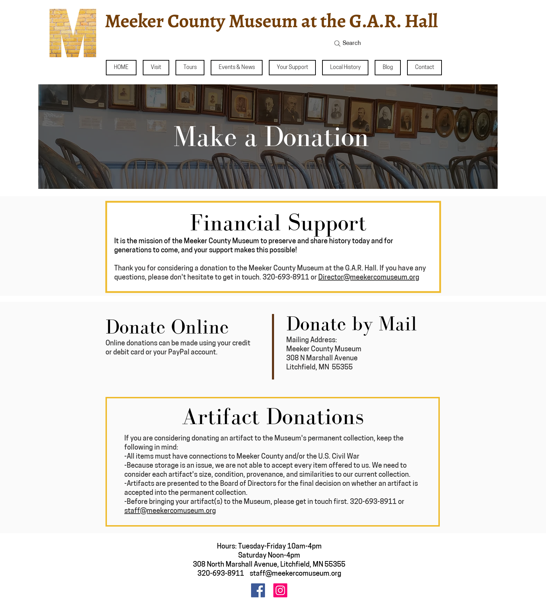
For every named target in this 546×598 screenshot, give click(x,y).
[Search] (388, 43)
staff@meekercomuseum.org (170, 511)
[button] (156, 67)
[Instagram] (280, 590)
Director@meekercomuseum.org (368, 277)
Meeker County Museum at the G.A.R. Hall (271, 21)
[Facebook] (258, 590)
